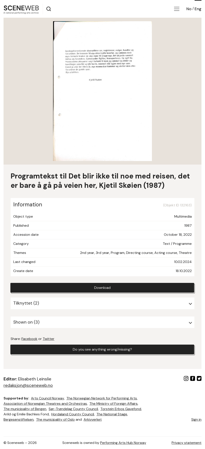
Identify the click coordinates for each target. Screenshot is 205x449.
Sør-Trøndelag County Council (73, 409)
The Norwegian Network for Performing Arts (101, 398)
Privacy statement (186, 442)
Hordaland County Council (72, 414)
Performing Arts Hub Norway (123, 442)
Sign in (196, 419)
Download (102, 287)
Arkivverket (93, 419)
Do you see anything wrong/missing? (102, 349)
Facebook (29, 338)
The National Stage (111, 414)
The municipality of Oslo (55, 419)
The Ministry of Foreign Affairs (113, 403)
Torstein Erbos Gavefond (120, 409)
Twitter (48, 338)
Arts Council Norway (47, 398)
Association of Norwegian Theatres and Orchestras (45, 403)
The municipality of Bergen (25, 409)
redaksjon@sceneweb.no (28, 385)
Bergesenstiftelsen (19, 419)
